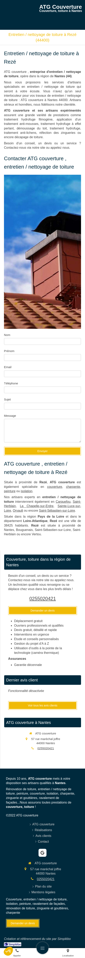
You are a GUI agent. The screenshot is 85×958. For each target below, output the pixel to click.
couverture (54, 486)
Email (8, 367)
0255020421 (42, 598)
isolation (27, 491)
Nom (7, 335)
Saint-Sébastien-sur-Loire (57, 510)
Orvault (18, 510)
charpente (73, 486)
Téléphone (11, 383)
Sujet (7, 399)
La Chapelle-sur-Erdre (36, 506)
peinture (9, 491)
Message (10, 415)
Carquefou (63, 501)
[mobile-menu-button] (42, 948)
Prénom (9, 351)
